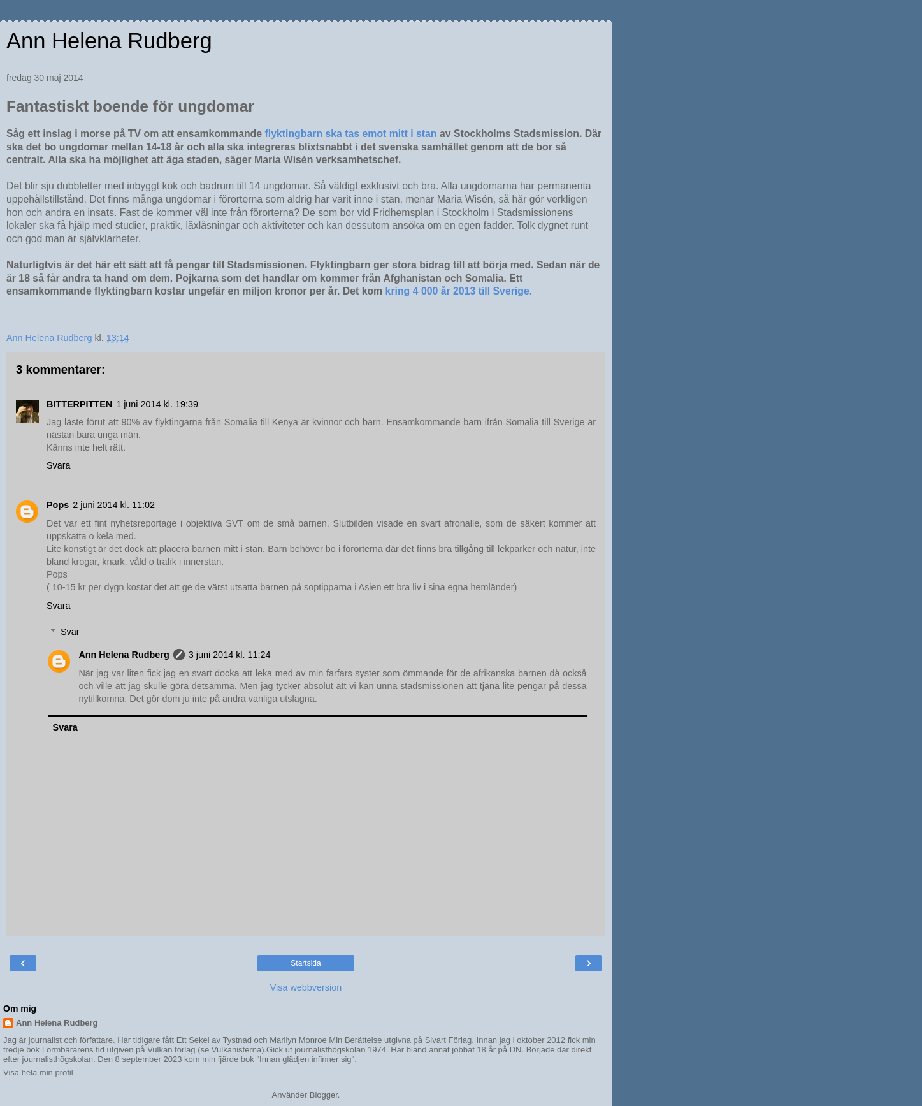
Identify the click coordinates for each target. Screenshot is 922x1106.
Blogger (324, 1095)
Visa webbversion (306, 987)
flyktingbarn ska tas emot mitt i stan (351, 133)
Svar (70, 632)
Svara (59, 465)
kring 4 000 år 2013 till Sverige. (459, 291)
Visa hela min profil (38, 1072)
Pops (58, 505)
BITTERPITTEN (79, 404)
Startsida (306, 963)
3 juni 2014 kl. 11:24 (230, 655)
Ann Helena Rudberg (109, 41)
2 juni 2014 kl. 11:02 (114, 505)
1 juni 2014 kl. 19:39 (157, 404)
